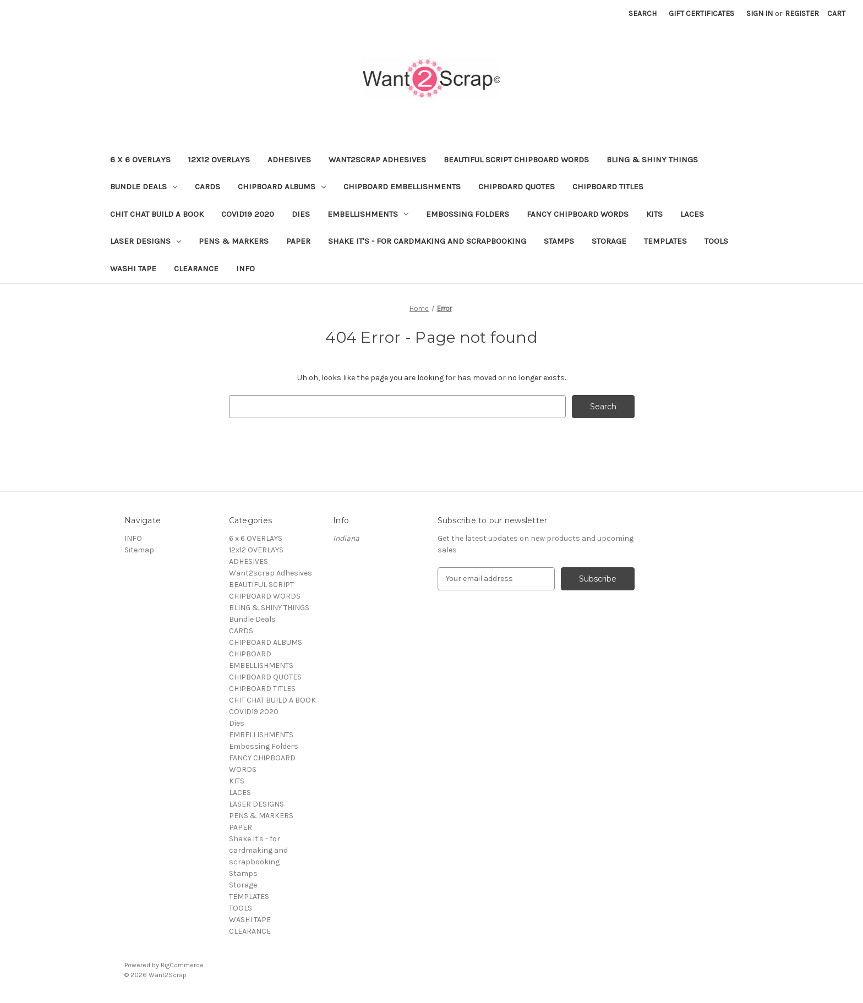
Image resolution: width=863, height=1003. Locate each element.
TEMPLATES (665, 241)
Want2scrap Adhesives (377, 160)
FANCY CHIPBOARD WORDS (578, 214)
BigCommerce (182, 965)
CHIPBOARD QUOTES (516, 186)
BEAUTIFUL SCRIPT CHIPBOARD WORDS (516, 160)
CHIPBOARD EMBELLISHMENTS (402, 186)
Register (802, 13)
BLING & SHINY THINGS (652, 160)
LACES (692, 214)
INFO (245, 268)
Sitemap (139, 550)
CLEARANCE (196, 268)
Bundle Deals (143, 186)
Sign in (759, 13)
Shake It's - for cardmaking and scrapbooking (427, 241)
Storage (609, 241)
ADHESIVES (289, 160)
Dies (301, 214)
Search (643, 13)
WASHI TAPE (133, 268)
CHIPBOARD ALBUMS (282, 186)
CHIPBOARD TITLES (607, 186)
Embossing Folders (467, 214)
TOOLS (716, 241)
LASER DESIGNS (145, 241)
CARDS (207, 186)
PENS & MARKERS (234, 241)
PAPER (298, 241)
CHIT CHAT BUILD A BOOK (157, 214)
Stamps (559, 241)
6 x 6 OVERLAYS (140, 160)
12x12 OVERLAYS (219, 160)
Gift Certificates (701, 13)
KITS (654, 214)
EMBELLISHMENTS (367, 214)
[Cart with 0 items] (836, 13)
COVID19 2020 (247, 214)
